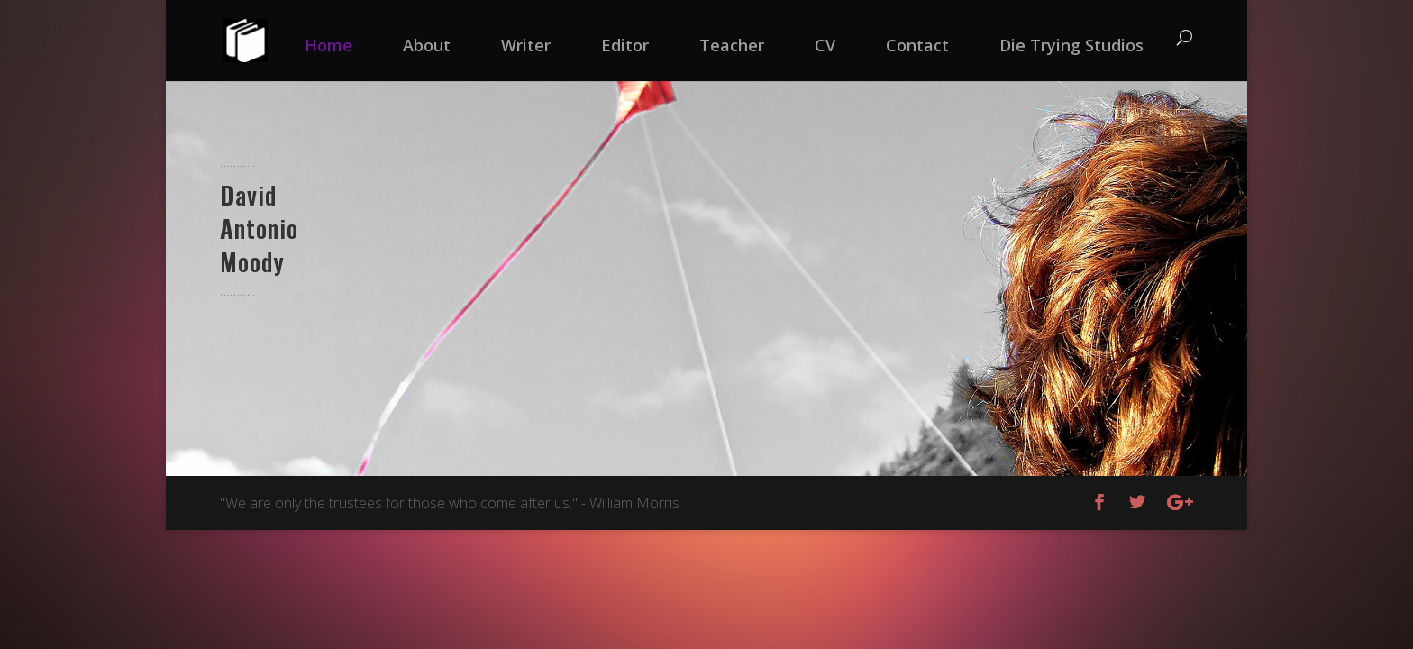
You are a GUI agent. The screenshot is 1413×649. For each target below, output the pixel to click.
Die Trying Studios (1071, 45)
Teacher (731, 45)
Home (328, 45)
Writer (526, 45)
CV (825, 45)
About (427, 45)
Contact (917, 45)
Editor (625, 45)
